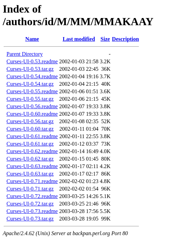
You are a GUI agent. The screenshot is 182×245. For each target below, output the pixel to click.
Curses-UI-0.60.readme (32, 114)
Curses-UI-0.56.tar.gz (30, 121)
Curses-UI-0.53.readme (32, 61)
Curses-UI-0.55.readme (32, 91)
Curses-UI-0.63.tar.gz (30, 174)
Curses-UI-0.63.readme (32, 166)
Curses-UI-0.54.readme (32, 76)
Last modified (78, 39)
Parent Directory (24, 54)
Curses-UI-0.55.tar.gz (30, 99)
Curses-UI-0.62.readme (32, 151)
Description (125, 39)
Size (105, 39)
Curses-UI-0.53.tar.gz (30, 69)
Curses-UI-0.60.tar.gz (30, 129)
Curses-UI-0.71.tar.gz (30, 189)
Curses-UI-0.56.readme (32, 106)
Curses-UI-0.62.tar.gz (30, 159)
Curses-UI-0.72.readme (32, 196)
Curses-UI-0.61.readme (32, 136)
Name (32, 39)
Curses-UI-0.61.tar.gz (30, 144)
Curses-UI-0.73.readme (32, 211)
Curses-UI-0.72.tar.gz (30, 204)
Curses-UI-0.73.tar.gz (30, 219)
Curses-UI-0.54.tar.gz (30, 84)
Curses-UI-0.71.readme (32, 181)
